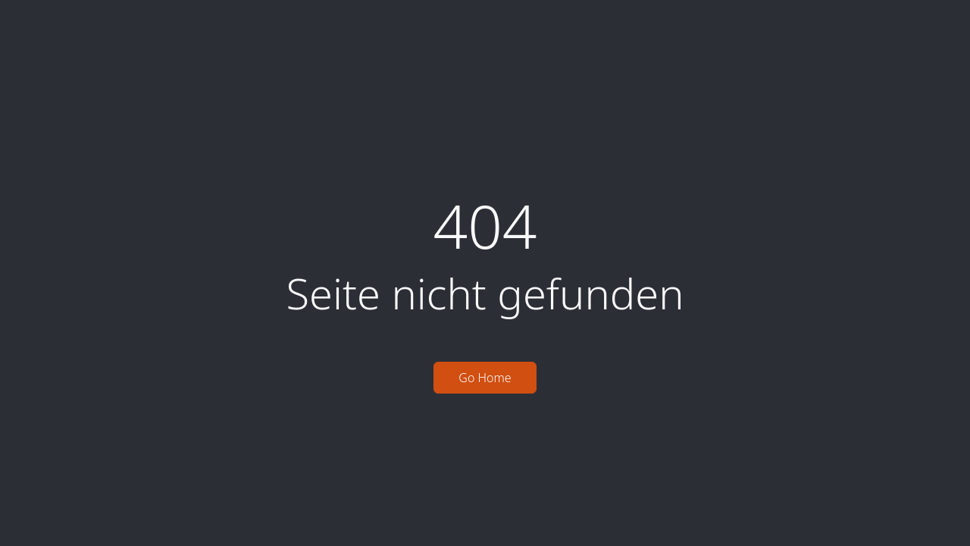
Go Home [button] (484, 377)
